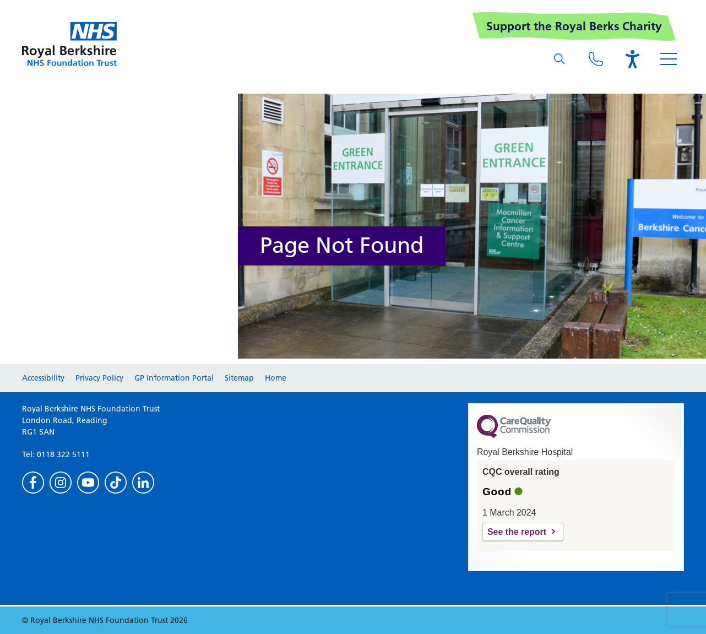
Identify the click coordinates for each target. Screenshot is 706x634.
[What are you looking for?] (559, 59)
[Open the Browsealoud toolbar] (632, 59)
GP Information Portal (174, 378)
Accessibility (43, 378)
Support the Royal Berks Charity (574, 26)
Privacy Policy (99, 378)
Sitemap (239, 378)
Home (275, 378)
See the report (516, 532)
